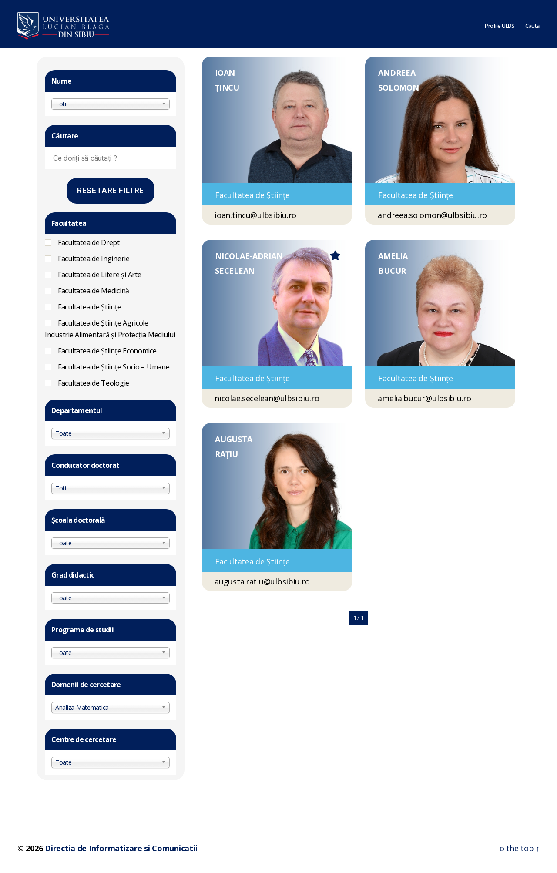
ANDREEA (396, 72)
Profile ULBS (499, 23)
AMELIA (392, 256)
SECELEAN (235, 270)
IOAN (225, 72)
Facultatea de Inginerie (94, 258)
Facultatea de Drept (89, 242)
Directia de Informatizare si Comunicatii (121, 848)
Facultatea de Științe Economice (107, 351)
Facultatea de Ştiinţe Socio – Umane (114, 367)
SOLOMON (398, 87)
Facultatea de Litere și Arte (99, 274)
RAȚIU (226, 454)
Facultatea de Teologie (93, 383)
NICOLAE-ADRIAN (248, 256)
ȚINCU (227, 87)
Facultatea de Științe (89, 307)
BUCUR (392, 270)
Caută (532, 23)
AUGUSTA (233, 439)
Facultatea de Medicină (93, 290)
